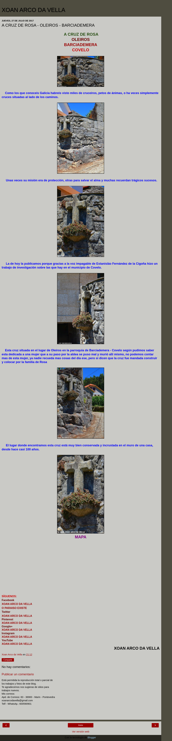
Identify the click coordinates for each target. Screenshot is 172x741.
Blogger (92, 737)
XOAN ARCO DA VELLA (33, 10)
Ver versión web (80, 731)
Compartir (7, 660)
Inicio (80, 725)
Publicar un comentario (18, 674)
